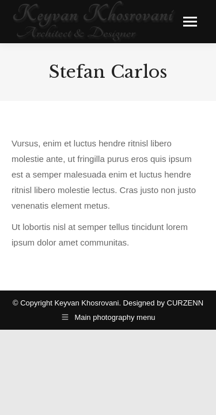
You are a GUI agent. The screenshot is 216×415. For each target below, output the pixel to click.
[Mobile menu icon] (190, 21)
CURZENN (185, 303)
